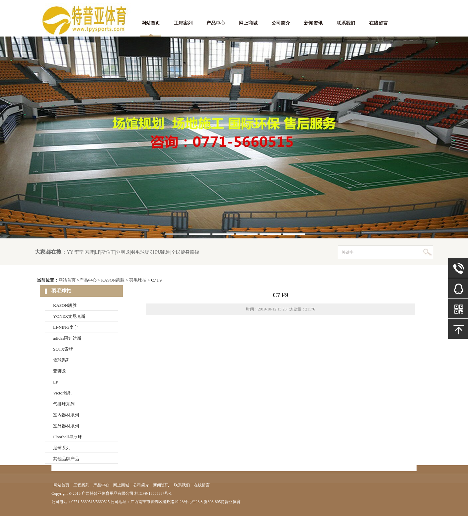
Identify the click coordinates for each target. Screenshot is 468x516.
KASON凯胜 (112, 280)
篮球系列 (61, 360)
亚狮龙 (59, 371)
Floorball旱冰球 (67, 436)
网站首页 (150, 23)
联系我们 (346, 23)
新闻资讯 (313, 23)
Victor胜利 (62, 392)
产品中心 (215, 23)
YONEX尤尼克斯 (69, 316)
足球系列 (61, 447)
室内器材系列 (66, 414)
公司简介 (281, 23)
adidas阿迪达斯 (67, 338)
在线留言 (378, 23)
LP (55, 382)
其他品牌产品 (66, 458)
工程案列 (183, 23)
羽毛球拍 (137, 280)
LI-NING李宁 (65, 327)
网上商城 (248, 23)
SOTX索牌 (63, 349)
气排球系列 (64, 403)
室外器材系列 (66, 425)
